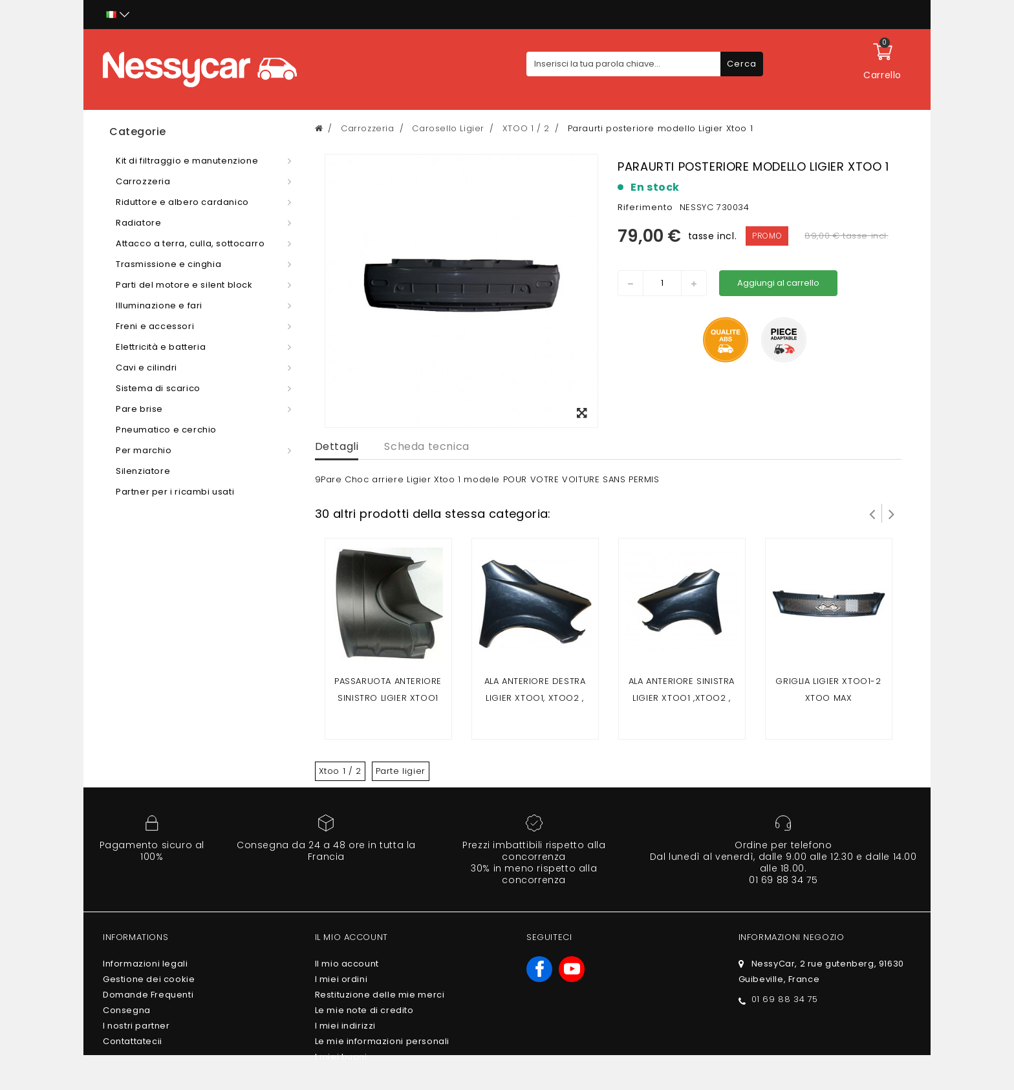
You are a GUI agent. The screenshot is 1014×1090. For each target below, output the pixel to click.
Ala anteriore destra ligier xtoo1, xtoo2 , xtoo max (535, 698)
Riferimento (645, 207)
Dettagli (337, 446)
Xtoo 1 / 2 (340, 771)
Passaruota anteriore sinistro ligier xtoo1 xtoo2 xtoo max (388, 698)
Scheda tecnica (426, 446)
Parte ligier (401, 771)
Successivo (891, 513)
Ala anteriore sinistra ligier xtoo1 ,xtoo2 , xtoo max (682, 698)
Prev (872, 513)
